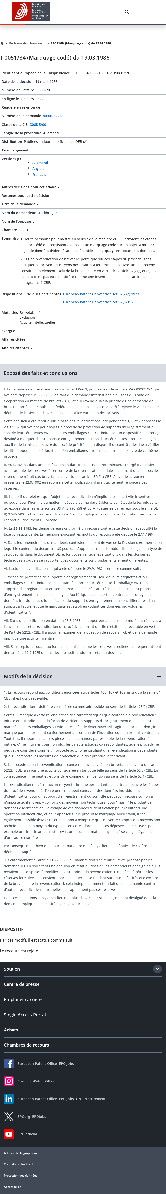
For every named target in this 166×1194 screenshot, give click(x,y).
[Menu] (141, 12)
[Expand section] (157, 969)
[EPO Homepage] (31, 12)
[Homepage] (2, 43)
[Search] (127, 12)
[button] (83, 373)
